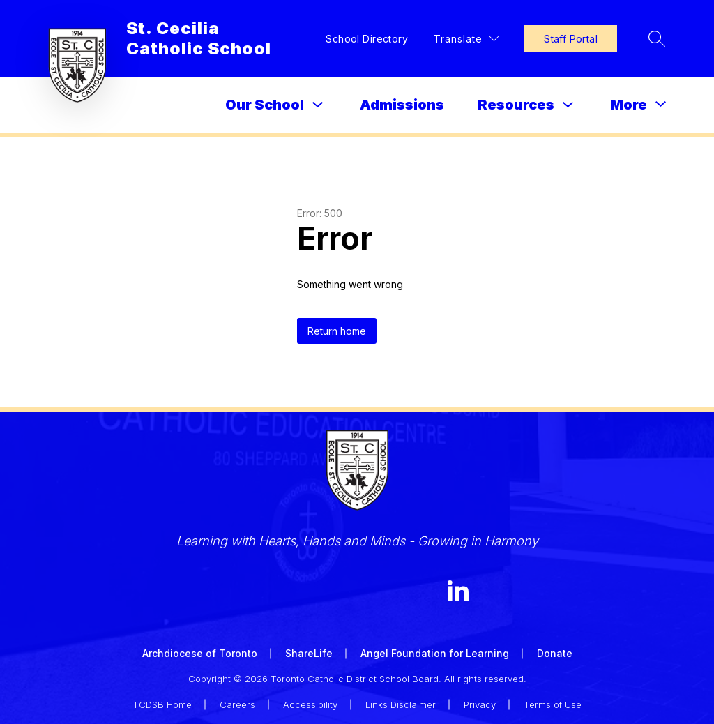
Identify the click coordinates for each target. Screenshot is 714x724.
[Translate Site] (466, 38)
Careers (237, 704)
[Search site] (656, 38)
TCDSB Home (162, 704)
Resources (516, 104)
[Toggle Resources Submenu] (568, 105)
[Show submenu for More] (628, 104)
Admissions (402, 104)
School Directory (367, 39)
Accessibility (310, 704)
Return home (336, 331)
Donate (554, 653)
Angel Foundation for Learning (434, 653)
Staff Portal (571, 39)
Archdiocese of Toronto (199, 653)
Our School (264, 104)
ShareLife (309, 653)
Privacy (480, 704)
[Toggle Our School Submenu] (318, 105)
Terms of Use (553, 704)
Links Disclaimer (400, 704)
